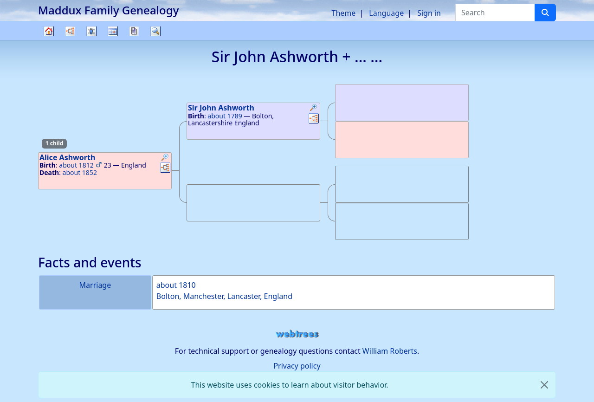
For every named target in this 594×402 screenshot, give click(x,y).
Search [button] (155, 31)
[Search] (545, 12)
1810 (187, 285)
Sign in (429, 13)
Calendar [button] (113, 31)
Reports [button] (134, 31)
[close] (544, 385)
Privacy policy (296, 366)
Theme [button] (344, 13)
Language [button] (386, 13)
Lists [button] (91, 31)
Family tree (49, 39)
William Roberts (389, 351)
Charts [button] (70, 31)
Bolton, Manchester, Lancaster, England (224, 296)
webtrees (297, 334)
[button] (165, 158)
